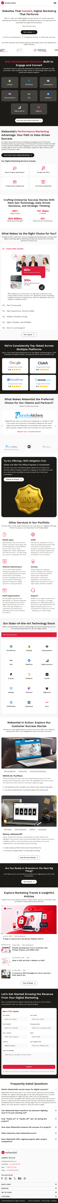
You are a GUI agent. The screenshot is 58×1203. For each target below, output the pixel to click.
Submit (29, 1067)
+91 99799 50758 (12, 1170)
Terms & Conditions (34, 1200)
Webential (9, 1200)
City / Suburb (7, 1033)
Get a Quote (28, 32)
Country (5, 1041)
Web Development (20, 936)
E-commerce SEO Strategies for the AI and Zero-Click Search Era (31, 974)
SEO (28, 957)
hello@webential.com (9, 1161)
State (31, 1033)
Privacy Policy (46, 1200)
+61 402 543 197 (14, 1164)
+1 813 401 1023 (11, 1167)
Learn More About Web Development (28, 120)
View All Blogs (28, 983)
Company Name (35, 1024)
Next (56, 426)
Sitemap (54, 1200)
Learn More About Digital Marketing (16, 155)
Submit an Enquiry (12, 479)
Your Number (7, 1024)
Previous (2, 426)
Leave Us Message (8, 1050)
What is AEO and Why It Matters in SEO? (28, 960)
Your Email (33, 1015)
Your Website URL (35, 1041)
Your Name (6, 1015)
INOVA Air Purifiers (13, 776)
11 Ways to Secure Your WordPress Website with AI (23, 939)
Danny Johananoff (12, 834)
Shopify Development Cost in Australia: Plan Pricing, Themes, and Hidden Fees (30, 949)
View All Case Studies (28, 857)
